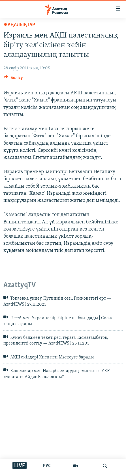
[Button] (13, 79)
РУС (47, 466)
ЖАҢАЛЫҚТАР (19, 25)
